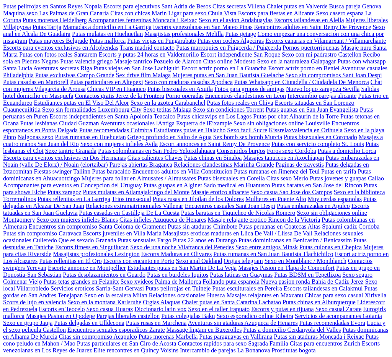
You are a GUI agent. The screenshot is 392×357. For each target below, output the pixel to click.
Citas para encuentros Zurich (325, 343)
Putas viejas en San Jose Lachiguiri (137, 68)
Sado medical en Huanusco (237, 185)
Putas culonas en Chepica (330, 247)
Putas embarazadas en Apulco (313, 206)
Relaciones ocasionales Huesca (187, 295)
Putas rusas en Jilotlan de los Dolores (198, 199)
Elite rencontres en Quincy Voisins (135, 350)
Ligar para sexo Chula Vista (202, 13)
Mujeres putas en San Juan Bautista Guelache (228, 75)
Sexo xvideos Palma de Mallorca (161, 281)
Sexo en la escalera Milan (115, 295)
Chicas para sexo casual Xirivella (345, 295)
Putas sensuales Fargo (144, 240)
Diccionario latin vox (160, 309)
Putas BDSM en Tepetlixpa (307, 274)
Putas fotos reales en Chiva (240, 102)
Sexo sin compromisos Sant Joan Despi (334, 75)
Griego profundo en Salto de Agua (169, 137)
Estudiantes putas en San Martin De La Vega (182, 268)
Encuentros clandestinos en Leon (245, 95)
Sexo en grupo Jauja (27, 323)
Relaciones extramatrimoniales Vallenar (134, 206)
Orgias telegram (243, 261)
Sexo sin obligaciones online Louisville (282, 123)
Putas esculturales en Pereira (247, 288)
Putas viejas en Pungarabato (161, 40)
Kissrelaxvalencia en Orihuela (306, 130)
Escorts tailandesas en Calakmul (323, 288)
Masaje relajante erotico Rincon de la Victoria (264, 219)
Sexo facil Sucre (247, 130)
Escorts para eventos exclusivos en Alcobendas (60, 47)
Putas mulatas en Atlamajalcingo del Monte (136, 192)
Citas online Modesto (229, 61)
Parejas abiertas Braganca (140, 164)
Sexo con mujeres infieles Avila (119, 144)
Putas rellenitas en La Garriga (74, 199)
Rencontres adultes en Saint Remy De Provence (312, 27)
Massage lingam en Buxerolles (204, 329)
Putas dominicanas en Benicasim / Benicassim (295, 240)
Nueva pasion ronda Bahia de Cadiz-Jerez (312, 281)
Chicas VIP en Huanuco (116, 89)
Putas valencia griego (86, 61)
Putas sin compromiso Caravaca (42, 233)
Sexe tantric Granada (70, 151)
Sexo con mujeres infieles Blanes (77, 219)
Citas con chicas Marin (138, 13)
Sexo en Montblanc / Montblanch (305, 261)
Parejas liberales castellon (128, 316)
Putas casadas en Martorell (36, 82)
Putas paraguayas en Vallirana (235, 336)
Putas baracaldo (111, 171)
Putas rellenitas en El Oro (70, 261)
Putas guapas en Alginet (173, 185)
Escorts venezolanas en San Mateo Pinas (203, 27)
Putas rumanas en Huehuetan (90, 137)
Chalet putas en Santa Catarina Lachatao (231, 302)
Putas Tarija (47, 27)
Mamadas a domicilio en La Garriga (107, 27)
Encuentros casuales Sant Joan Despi (230, 206)
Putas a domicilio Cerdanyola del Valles (292, 329)
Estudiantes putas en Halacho (189, 130)
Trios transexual (131, 199)
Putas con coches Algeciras (230, 40)
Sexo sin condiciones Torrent (228, 109)
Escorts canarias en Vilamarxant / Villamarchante (325, 40)
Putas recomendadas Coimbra (115, 130)
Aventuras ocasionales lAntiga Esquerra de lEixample (166, 123)
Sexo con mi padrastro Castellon (321, 54)
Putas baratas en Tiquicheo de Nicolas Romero (238, 212)
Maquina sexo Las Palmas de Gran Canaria (56, 13)
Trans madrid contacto (147, 47)
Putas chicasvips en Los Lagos (214, 116)
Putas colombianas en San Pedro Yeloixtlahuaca (157, 151)
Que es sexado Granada (87, 240)
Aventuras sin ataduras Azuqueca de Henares (243, 323)
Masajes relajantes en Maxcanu (265, 295)
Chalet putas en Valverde (296, 6)
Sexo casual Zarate (338, 309)
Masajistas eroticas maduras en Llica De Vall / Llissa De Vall (237, 233)
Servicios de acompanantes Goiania (338, 316)
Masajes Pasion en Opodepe (60, 316)
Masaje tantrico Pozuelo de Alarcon (157, 61)
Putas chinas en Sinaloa (213, 157)
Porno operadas (185, 95)
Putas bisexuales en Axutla (180, 89)
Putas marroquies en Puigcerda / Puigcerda (228, 47)
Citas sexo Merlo (287, 178)
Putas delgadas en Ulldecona (89, 323)
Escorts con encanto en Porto (139, 261)
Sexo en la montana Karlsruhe (104, 302)
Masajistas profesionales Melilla (184, 34)
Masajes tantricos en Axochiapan (283, 157)
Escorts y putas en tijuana (282, 309)
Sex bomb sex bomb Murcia (247, 137)
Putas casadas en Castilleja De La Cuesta (129, 212)
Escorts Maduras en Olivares (176, 254)
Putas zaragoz (64, 192)
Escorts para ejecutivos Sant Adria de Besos (157, 6)
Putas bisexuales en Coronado (320, 137)
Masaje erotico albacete (220, 192)
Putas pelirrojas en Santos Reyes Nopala (52, 6)
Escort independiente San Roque (240, 54)
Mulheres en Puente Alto (275, 199)
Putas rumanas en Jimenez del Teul (277, 171)
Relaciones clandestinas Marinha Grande (224, 164)
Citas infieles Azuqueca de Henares (162, 219)
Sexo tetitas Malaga (167, 109)
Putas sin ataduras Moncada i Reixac (319, 336)
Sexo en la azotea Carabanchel (168, 102)
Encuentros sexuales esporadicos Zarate (116, 329)
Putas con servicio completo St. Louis (317, 144)
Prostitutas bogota (293, 350)
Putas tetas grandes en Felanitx (81, 281)
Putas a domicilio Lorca (347, 151)
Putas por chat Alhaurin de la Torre (296, 116)
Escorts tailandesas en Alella (309, 20)
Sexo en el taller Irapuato (219, 309)
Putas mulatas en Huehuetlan (107, 34)
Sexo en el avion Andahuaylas (236, 20)
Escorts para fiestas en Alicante (276, 13)
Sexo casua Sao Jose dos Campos (291, 192)
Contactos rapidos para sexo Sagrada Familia (233, 343)
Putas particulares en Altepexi (106, 82)
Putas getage (240, 34)
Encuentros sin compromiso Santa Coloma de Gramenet (97, 226)
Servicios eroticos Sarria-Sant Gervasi (97, 288)
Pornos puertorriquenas (311, 47)
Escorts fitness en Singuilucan (92, 247)
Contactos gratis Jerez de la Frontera (119, 95)
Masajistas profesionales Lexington (96, 254)
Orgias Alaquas (161, 302)
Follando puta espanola (231, 281)
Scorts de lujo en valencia (34, 302)
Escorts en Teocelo (62, 309)
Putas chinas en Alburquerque (319, 302)
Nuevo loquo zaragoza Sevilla (322, 89)
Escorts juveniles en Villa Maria (122, 233)
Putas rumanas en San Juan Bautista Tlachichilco (273, 254)
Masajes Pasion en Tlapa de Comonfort (286, 268)
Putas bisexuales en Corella (231, 178)
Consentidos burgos (241, 151)
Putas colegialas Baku (188, 316)
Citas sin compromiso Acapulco (98, 336)
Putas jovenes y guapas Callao (347, 178)
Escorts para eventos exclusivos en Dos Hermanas (64, 157)
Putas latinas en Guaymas (241, 274)
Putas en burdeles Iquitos (177, 274)
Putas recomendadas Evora (332, 323)
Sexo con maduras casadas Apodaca (189, 82)
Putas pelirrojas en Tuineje (178, 288)
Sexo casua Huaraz (110, 309)
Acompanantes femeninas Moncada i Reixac (142, 20)
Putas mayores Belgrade (58, 40)
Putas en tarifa (338, 171)
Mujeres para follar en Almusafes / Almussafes (139, 178)
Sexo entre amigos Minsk (266, 247)
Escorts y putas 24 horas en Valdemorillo (149, 54)
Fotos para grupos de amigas (249, 89)
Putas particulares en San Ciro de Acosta (126, 343)
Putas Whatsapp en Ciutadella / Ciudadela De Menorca (301, 82)
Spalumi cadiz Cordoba (350, 226)
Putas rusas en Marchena (156, 323)
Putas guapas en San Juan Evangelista (312, 109)
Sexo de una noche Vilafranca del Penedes (182, 247)
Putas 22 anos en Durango (205, 240)
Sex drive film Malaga (143, 75)
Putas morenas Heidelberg (55, 20)
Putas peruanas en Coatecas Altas (279, 226)
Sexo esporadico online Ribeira (255, 316)
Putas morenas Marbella (168, 336)
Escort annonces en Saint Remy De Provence (214, 144)
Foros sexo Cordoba (291, 151)
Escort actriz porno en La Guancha (224, 68)
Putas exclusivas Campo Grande (74, 75)
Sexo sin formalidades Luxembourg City (92, 109)
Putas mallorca (108, 40)
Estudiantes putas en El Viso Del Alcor (81, 102)
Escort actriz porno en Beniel (304, 68)
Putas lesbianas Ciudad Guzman (59, 123)
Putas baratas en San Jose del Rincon (317, 185)
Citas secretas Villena (238, 6)
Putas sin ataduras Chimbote (202, 226)
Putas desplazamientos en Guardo (104, 274)
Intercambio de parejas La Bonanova (225, 350)
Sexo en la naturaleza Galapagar (296, 61)
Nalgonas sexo (36, 137)
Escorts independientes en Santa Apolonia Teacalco (112, 116)
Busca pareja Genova (355, 6)
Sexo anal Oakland (199, 261)
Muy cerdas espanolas (335, 199)
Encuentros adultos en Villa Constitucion (182, 171)
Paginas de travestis (300, 164)
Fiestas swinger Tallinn (62, 171)
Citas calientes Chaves (155, 157)
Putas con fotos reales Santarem (58, 54)
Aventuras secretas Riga (62, 68)
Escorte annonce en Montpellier (87, 268)
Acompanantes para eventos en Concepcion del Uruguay (72, 185)
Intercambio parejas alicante (321, 95)
